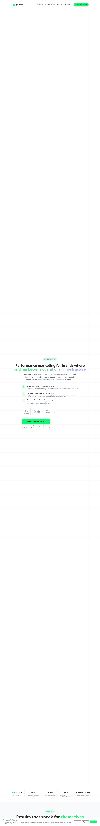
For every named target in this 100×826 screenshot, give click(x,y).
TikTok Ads (68, 4)
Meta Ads (60, 4)
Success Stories (41, 4)
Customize (77, 822)
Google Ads (51, 4)
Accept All (93, 822)
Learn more (38, 824)
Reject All (85, 822)
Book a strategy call (81, 4)
